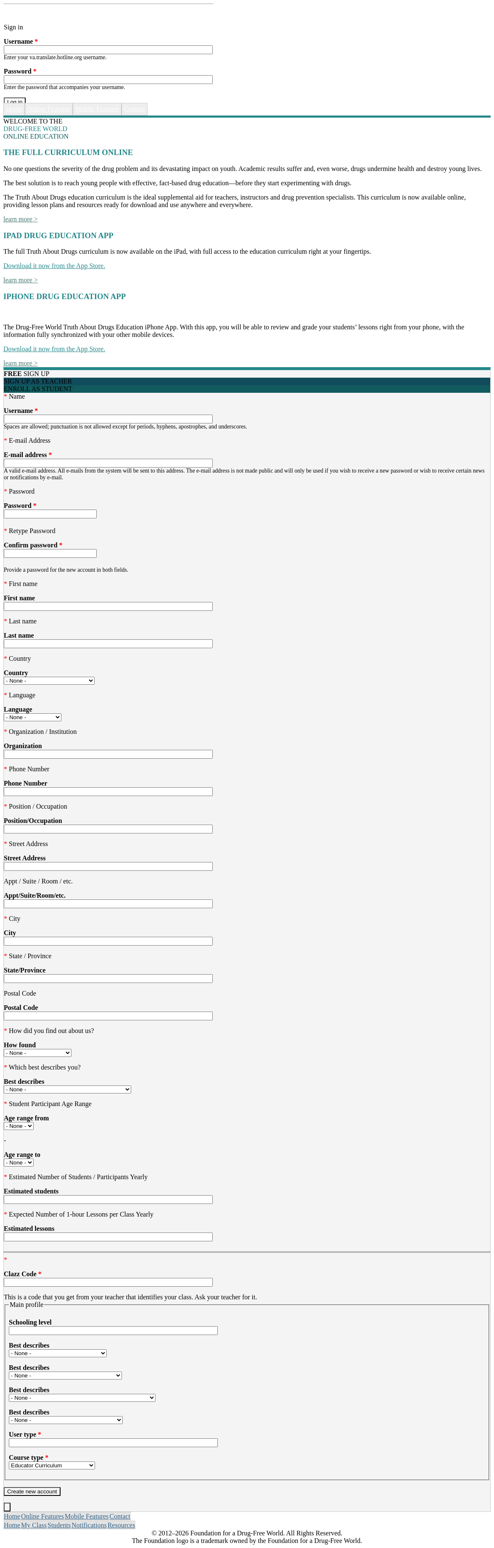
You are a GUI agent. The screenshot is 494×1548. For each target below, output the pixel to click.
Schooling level (30, 1322)
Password (20, 71)
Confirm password (33, 545)
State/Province (24, 970)
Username (21, 41)
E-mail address (28, 454)
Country (16, 672)
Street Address (24, 858)
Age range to (22, 1154)
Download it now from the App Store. (54, 265)
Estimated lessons (29, 1228)
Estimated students (31, 1191)
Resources (121, 1525)
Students (59, 1525)
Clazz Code (23, 1273)
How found (20, 1045)
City (10, 932)
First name (19, 598)
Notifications (89, 1525)
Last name (19, 635)
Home (14, 109)
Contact (134, 109)
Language (18, 709)
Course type (28, 1457)
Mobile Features (97, 109)
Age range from (26, 1118)
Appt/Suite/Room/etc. (35, 895)
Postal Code (21, 1007)
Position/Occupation (33, 820)
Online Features (48, 109)
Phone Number (26, 783)
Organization (23, 745)
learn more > (20, 219)
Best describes (24, 1081)
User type (25, 1434)
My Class (34, 1525)
